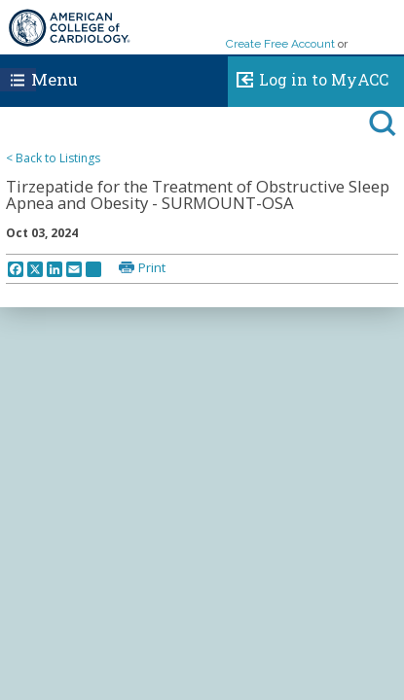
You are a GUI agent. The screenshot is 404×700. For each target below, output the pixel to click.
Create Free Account (280, 44)
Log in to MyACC (308, 76)
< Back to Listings (53, 158)
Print (151, 267)
